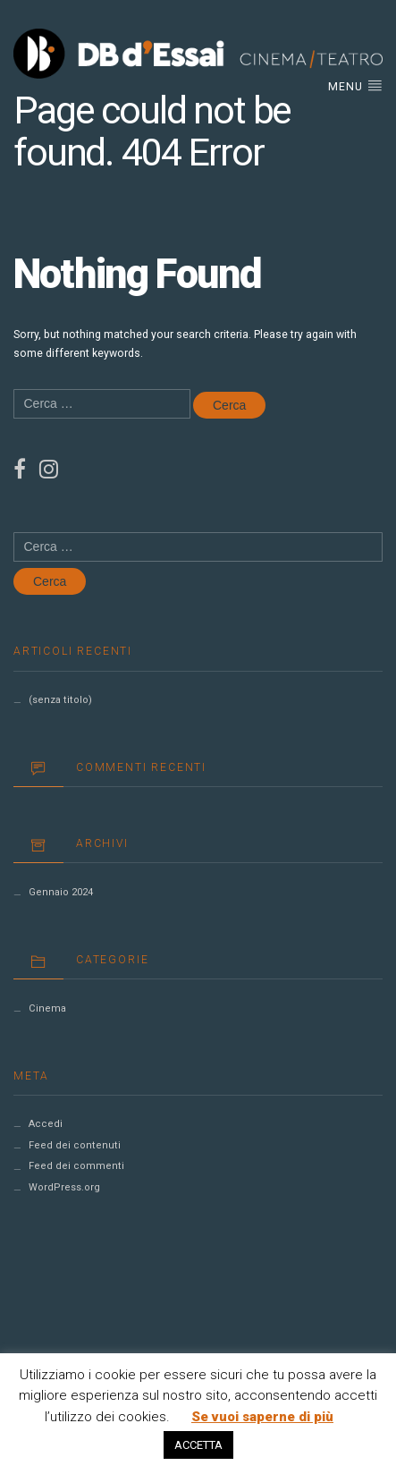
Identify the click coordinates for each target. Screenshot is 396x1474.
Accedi (46, 1124)
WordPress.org (64, 1187)
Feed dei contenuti (75, 1145)
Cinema (47, 1008)
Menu (355, 86)
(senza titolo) (60, 700)
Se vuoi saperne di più (262, 1417)
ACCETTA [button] (198, 1445)
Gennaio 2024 (61, 892)
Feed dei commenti (76, 1166)
